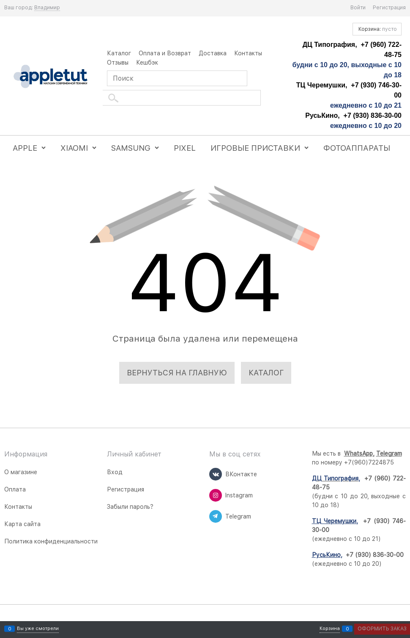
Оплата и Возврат (165, 53)
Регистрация (389, 8)
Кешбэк (147, 62)
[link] (47, 8)
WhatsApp (358, 453)
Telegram (389, 453)
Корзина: (377, 29)
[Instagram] (215, 495)
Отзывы (117, 62)
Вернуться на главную (177, 372)
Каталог (119, 53)
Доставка (213, 53)
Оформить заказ (382, 629)
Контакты (248, 53)
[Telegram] (215, 516)
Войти (358, 8)
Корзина (330, 629)
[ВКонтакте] (215, 474)
